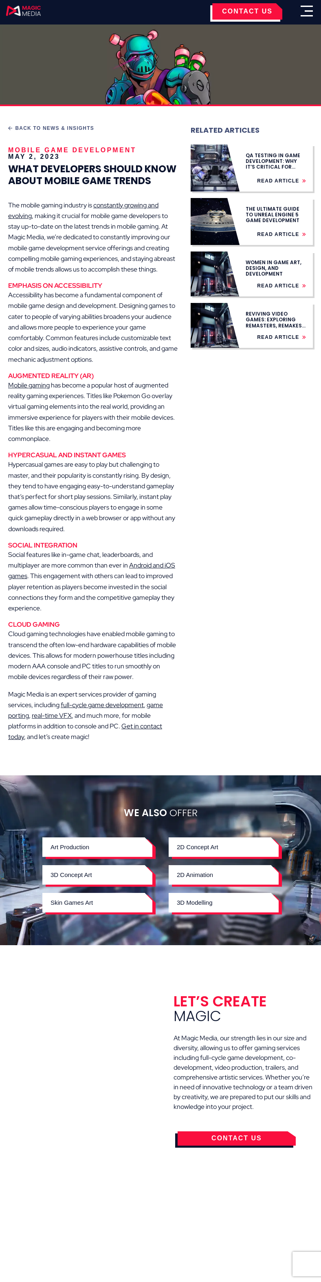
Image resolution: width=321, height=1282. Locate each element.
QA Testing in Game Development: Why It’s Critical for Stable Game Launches (273, 167)
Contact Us (233, 1220)
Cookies (42, 1220)
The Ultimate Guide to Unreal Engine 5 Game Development (272, 214)
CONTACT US (247, 11)
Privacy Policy (176, 1220)
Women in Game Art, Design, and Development (273, 268)
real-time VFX (52, 715)
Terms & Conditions (103, 1220)
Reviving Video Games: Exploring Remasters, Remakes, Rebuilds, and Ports (274, 322)
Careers (278, 1220)
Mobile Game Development (72, 150)
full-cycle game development (102, 705)
